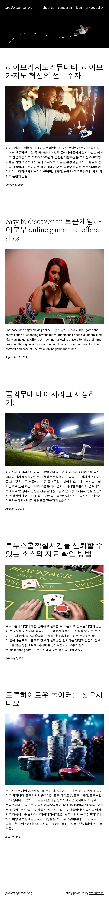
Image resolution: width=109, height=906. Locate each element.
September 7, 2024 (16, 357)
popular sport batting (18, 7)
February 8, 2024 (14, 658)
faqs (79, 7)
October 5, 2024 (14, 184)
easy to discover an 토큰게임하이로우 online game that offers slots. (53, 229)
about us (48, 7)
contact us (65, 7)
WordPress (96, 893)
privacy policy (94, 7)
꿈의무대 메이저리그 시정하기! (50, 398)
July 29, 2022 (12, 837)
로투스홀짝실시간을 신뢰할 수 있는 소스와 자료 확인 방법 (54, 549)
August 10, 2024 (14, 508)
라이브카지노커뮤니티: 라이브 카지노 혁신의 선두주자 (54, 71)
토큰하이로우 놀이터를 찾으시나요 (54, 699)
